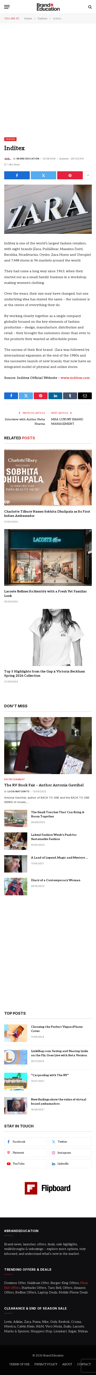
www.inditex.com (76, 378)
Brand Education (28, 158)
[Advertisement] (48, 79)
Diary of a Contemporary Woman (55, 880)
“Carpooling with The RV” (50, 1075)
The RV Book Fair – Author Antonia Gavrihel (44, 785)
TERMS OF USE (19, 1364)
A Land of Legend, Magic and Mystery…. (60, 857)
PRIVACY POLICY (45, 1364)
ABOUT (67, 1364)
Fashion (10, 139)
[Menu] (7, 7)
